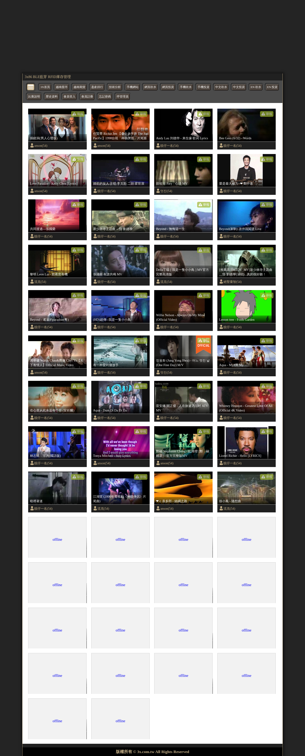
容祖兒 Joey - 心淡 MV (172, 183)
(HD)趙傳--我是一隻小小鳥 (112, 319)
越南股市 (62, 87)
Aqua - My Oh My (231, 365)
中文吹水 (221, 87)
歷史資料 (52, 96)
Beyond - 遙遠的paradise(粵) (49, 319)
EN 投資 (272, 87)
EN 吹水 (256, 87)
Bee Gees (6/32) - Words (235, 138)
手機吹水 (186, 87)
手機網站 (133, 87)
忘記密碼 (105, 96)
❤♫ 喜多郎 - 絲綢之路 (171, 501)
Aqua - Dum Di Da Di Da (110, 410)
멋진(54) (166, 191)
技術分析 (115, 87)
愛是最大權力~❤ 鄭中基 (236, 183)
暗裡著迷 (36, 501)
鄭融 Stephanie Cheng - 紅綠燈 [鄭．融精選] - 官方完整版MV (182, 453)
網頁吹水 (150, 87)
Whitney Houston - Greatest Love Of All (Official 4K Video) (246, 408)
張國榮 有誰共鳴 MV (107, 274)
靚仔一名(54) (169, 145)
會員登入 (69, 96)
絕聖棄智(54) (232, 282)
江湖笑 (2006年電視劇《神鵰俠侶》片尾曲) (119, 499)
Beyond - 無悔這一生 (170, 229)
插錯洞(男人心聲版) (44, 138)
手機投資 (203, 87)
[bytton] (31, 87)
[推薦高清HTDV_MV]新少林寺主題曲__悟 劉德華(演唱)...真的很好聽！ (245, 272)
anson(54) (40, 145)
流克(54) (40, 282)
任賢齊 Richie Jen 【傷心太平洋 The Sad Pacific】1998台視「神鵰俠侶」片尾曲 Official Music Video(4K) (121, 136)
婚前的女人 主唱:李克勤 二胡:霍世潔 (118, 183)
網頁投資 (168, 87)
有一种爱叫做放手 (106, 365)
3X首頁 (45, 87)
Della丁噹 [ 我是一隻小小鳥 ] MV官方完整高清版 (182, 272)
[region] (152, 36)
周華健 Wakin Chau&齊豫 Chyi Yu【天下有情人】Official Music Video (56, 363)
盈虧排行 (97, 87)
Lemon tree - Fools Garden (237, 319)
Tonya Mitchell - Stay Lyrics (112, 456)
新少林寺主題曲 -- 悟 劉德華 (113, 229)
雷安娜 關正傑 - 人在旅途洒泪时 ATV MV (182, 408)
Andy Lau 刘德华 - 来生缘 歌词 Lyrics (182, 138)
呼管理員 (123, 96)
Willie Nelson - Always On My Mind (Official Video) (180, 317)
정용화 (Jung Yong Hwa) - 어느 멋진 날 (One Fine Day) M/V (183, 363)
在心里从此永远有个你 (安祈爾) (52, 410)
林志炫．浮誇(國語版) (45, 456)
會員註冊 (87, 96)
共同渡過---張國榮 (42, 229)
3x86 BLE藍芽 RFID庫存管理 (48, 77)
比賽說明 (34, 96)
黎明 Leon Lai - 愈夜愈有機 (49, 274)
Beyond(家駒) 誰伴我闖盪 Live (240, 229)
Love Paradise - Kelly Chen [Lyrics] (53, 183)
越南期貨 (79, 87)
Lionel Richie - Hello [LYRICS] (240, 456)
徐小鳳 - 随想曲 (230, 501)
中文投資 (239, 87)
